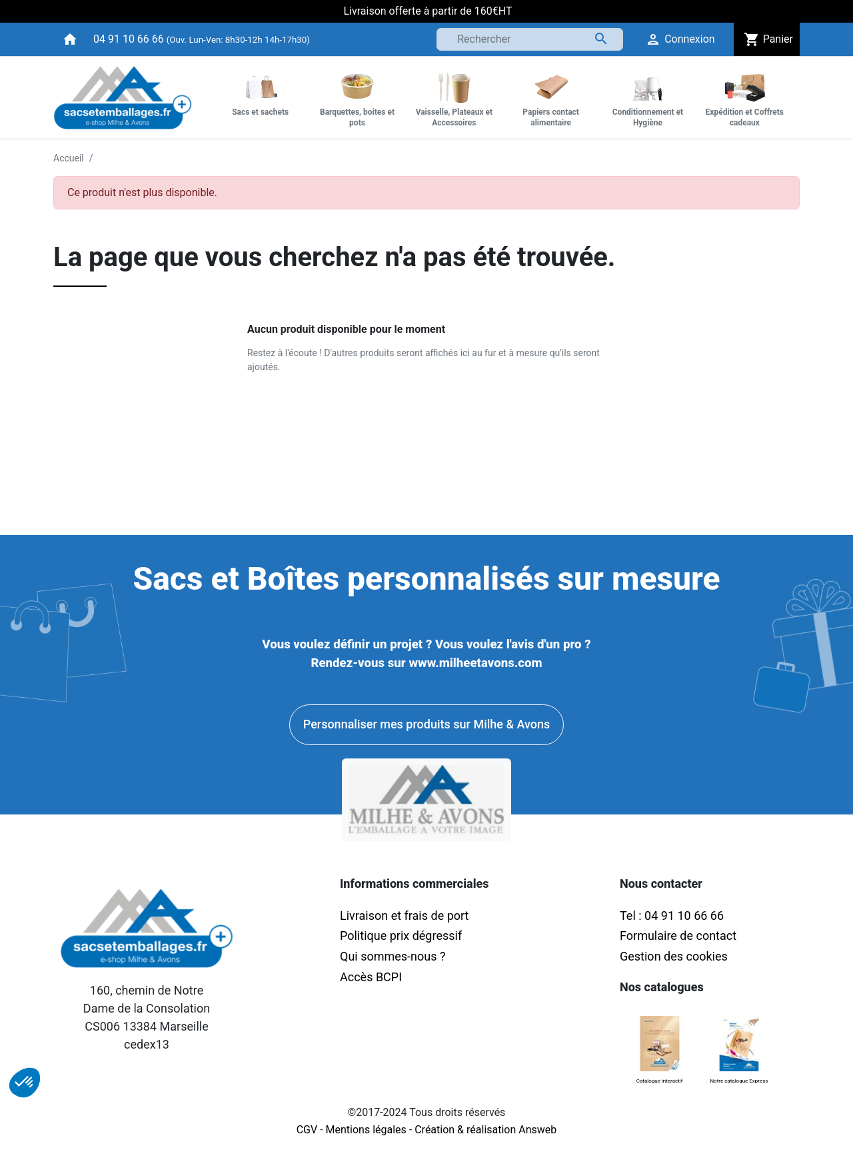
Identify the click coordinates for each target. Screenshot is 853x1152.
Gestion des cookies (674, 956)
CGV (307, 1129)
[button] (25, 1083)
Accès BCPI (371, 977)
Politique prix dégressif (401, 936)
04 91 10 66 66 (128, 39)
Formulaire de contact (678, 936)
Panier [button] (766, 39)
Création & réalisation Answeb (485, 1129)
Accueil (68, 158)
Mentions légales (366, 1129)
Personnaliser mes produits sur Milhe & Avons (426, 724)
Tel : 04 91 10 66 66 (672, 916)
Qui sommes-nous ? (392, 956)
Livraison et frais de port (406, 916)
